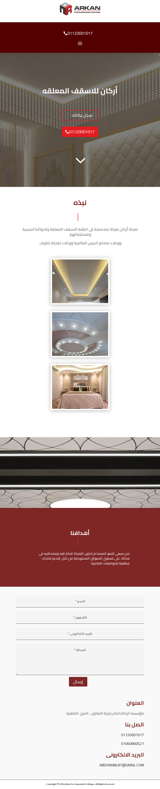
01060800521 (132, 743)
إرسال (78, 681)
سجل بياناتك (82, 115)
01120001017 (80, 33)
